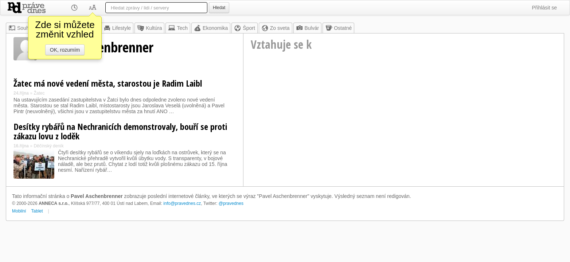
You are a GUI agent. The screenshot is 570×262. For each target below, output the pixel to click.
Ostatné (338, 28)
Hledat (219, 7)
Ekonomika (211, 28)
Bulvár (307, 28)
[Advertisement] (404, 126)
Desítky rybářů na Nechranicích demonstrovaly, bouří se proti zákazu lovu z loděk (120, 131)
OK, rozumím (65, 50)
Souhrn (21, 28)
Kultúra (149, 28)
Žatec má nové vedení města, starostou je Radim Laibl (107, 83)
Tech (178, 28)
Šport (244, 28)
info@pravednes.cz (182, 203)
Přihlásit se (544, 8)
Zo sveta (275, 28)
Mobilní (19, 211)
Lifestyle (117, 28)
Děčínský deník (48, 145)
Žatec (39, 93)
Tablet (37, 211)
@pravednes (231, 203)
